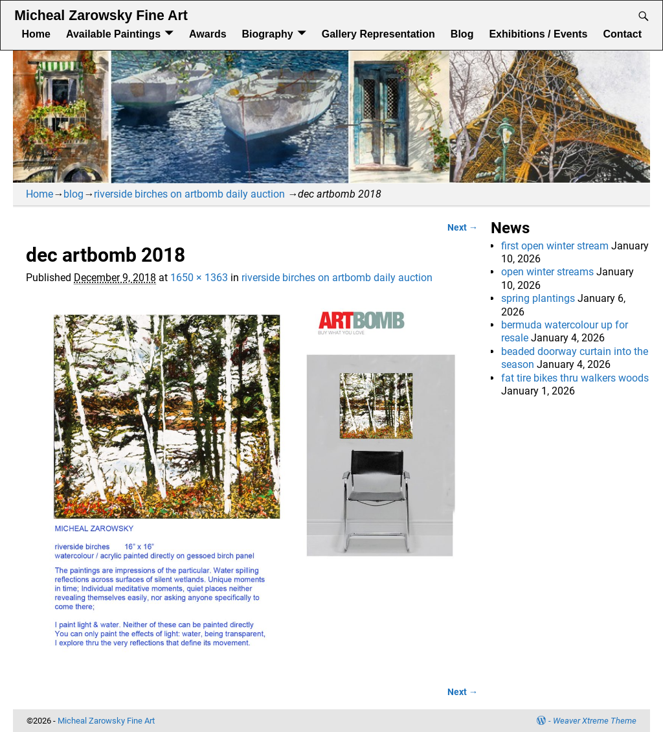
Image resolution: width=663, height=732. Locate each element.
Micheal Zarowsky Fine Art (100, 15)
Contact (622, 34)
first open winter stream (555, 246)
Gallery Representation (378, 34)
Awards (208, 34)
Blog (462, 34)
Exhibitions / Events (538, 34)
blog (73, 194)
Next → (462, 227)
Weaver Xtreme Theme (594, 721)
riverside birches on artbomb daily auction (189, 194)
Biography (267, 34)
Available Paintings (113, 34)
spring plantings (538, 298)
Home (35, 34)
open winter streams (547, 272)
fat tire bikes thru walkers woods (575, 378)
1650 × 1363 (199, 277)
